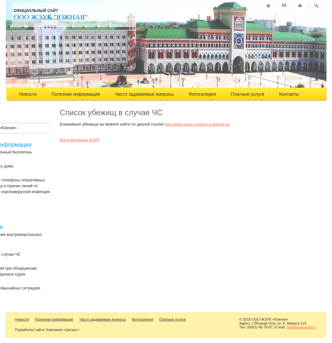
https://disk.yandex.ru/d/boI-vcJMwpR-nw (197, 124)
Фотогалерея (202, 94)
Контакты (289, 94)
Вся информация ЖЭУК (79, 140)
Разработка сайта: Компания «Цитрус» (47, 330)
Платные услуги (247, 94)
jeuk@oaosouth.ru (301, 327)
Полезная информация (76, 94)
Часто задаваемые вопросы (144, 94)
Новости (28, 94)
